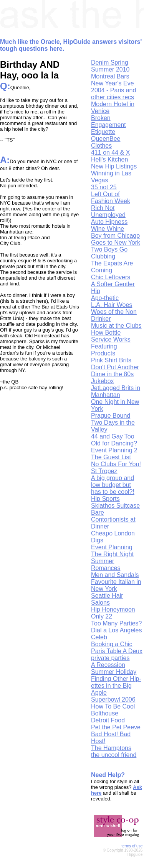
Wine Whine (107, 228)
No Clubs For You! (116, 464)
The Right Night (112, 554)
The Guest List (111, 457)
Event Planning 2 (114, 450)
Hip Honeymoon (113, 609)
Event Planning (111, 547)
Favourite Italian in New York (116, 585)
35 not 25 (104, 187)
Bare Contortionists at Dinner (113, 519)
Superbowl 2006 (113, 699)
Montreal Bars (110, 76)
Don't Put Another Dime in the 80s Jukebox (115, 374)
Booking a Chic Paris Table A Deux (116, 647)
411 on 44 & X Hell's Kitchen (110, 156)
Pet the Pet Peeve (116, 727)
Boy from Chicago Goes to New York (115, 239)
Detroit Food (108, 720)
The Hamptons (111, 748)
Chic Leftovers (110, 277)
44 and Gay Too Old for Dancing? (114, 440)
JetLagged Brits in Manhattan (115, 391)
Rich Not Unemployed (108, 211)
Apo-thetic (105, 298)
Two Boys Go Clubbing (109, 253)
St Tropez (104, 471)
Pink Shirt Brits (111, 360)
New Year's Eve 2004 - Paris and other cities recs (113, 90)
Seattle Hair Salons (107, 599)
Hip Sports (105, 498)
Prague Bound (110, 415)
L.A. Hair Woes (111, 305)
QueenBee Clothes (106, 142)
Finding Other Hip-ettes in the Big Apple (116, 685)
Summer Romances (105, 564)
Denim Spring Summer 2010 (110, 66)
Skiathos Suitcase (115, 505)
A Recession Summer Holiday (113, 668)
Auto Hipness (109, 221)
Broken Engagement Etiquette (108, 125)
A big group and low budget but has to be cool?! (112, 485)
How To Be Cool (113, 706)
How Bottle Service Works (111, 336)
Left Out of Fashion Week (110, 197)
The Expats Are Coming (112, 266)
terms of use (131, 846)
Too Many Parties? (116, 623)
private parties (110, 658)
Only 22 (101, 616)
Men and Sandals (115, 575)
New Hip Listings (114, 166)
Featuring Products (104, 350)
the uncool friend (113, 755)
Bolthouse (104, 713)
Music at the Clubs (116, 325)
